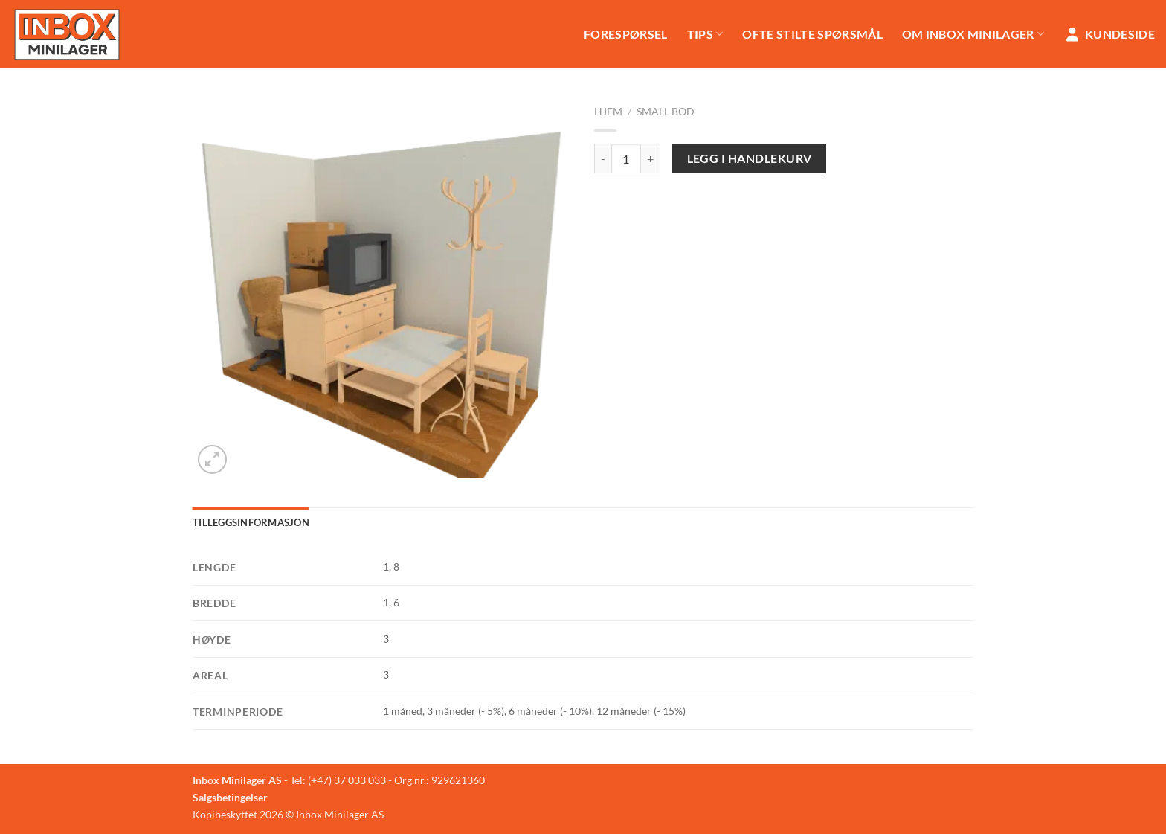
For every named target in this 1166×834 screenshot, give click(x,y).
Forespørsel (626, 34)
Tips (705, 34)
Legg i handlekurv (749, 158)
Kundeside (1109, 34)
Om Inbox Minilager (973, 34)
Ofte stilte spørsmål (812, 34)
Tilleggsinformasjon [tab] (251, 522)
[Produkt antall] (626, 158)
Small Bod (666, 112)
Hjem (608, 112)
